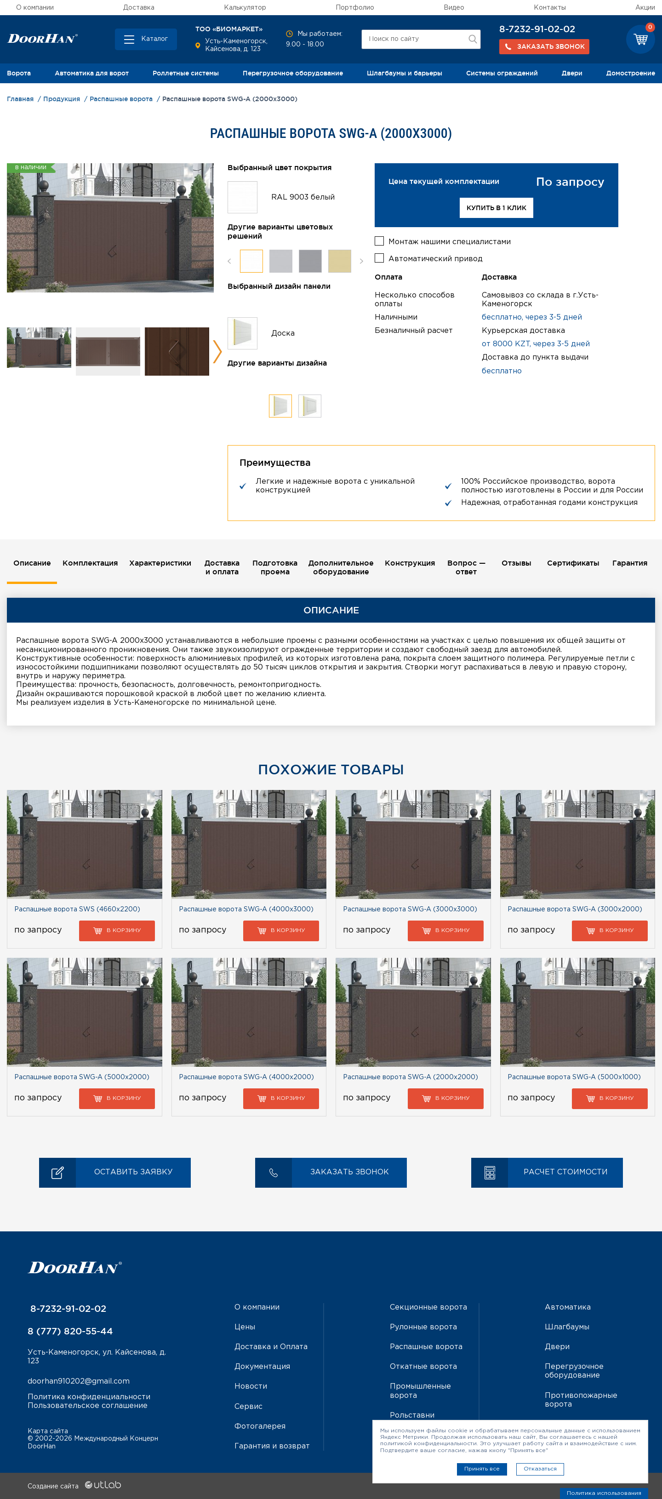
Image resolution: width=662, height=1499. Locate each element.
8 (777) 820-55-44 (70, 1331)
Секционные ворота (428, 1307)
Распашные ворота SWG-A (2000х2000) (410, 1077)
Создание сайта (74, 1486)
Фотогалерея (259, 1426)
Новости (250, 1386)
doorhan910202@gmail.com (79, 1381)
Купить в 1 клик (496, 208)
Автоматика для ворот (92, 73)
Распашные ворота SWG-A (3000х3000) (410, 909)
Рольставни (412, 1415)
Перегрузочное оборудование (293, 73)
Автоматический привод (435, 259)
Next (217, 351)
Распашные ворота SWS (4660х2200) (77, 909)
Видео (454, 8)
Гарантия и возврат (272, 1446)
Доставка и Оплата (271, 1347)
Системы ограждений (502, 73)
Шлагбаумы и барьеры (404, 73)
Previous (229, 260)
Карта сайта (48, 1431)
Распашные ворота (426, 1347)
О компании (35, 8)
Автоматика (568, 1307)
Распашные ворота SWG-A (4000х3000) (246, 909)
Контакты (550, 8)
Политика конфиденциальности (89, 1397)
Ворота (19, 73)
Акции (645, 8)
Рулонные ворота (423, 1327)
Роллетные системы (186, 73)
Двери (572, 73)
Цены (244, 1327)
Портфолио (355, 8)
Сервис (248, 1406)
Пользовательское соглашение (88, 1405)
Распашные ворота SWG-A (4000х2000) (246, 1077)
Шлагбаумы (567, 1327)
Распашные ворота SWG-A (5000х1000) (574, 1077)
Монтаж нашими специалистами (449, 242)
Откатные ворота (423, 1366)
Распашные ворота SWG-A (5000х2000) (81, 1077)
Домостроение (630, 73)
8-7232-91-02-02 (537, 29)
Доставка (138, 8)
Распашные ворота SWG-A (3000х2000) (575, 909)
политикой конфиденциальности (428, 1443)
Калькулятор (245, 8)
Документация (262, 1366)
